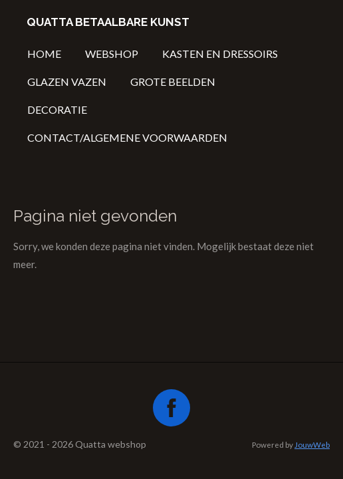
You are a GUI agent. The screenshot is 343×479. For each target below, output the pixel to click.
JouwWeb (312, 444)
